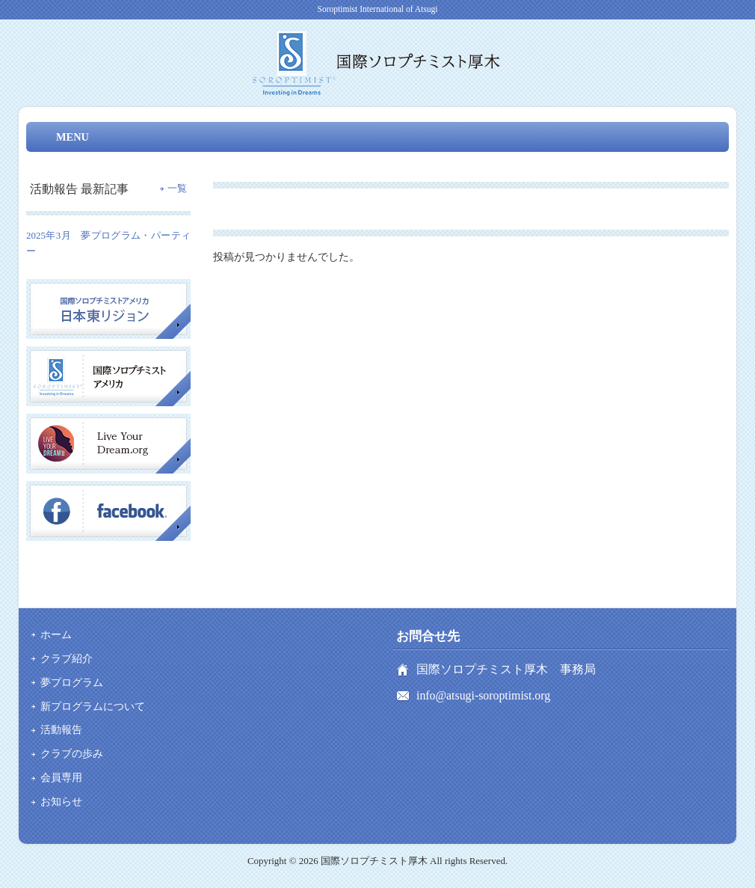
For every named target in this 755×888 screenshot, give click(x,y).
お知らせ (61, 801)
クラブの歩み (71, 753)
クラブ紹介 (66, 658)
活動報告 (61, 729)
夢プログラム (71, 682)
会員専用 (61, 777)
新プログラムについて (92, 706)
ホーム (56, 634)
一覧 (177, 188)
